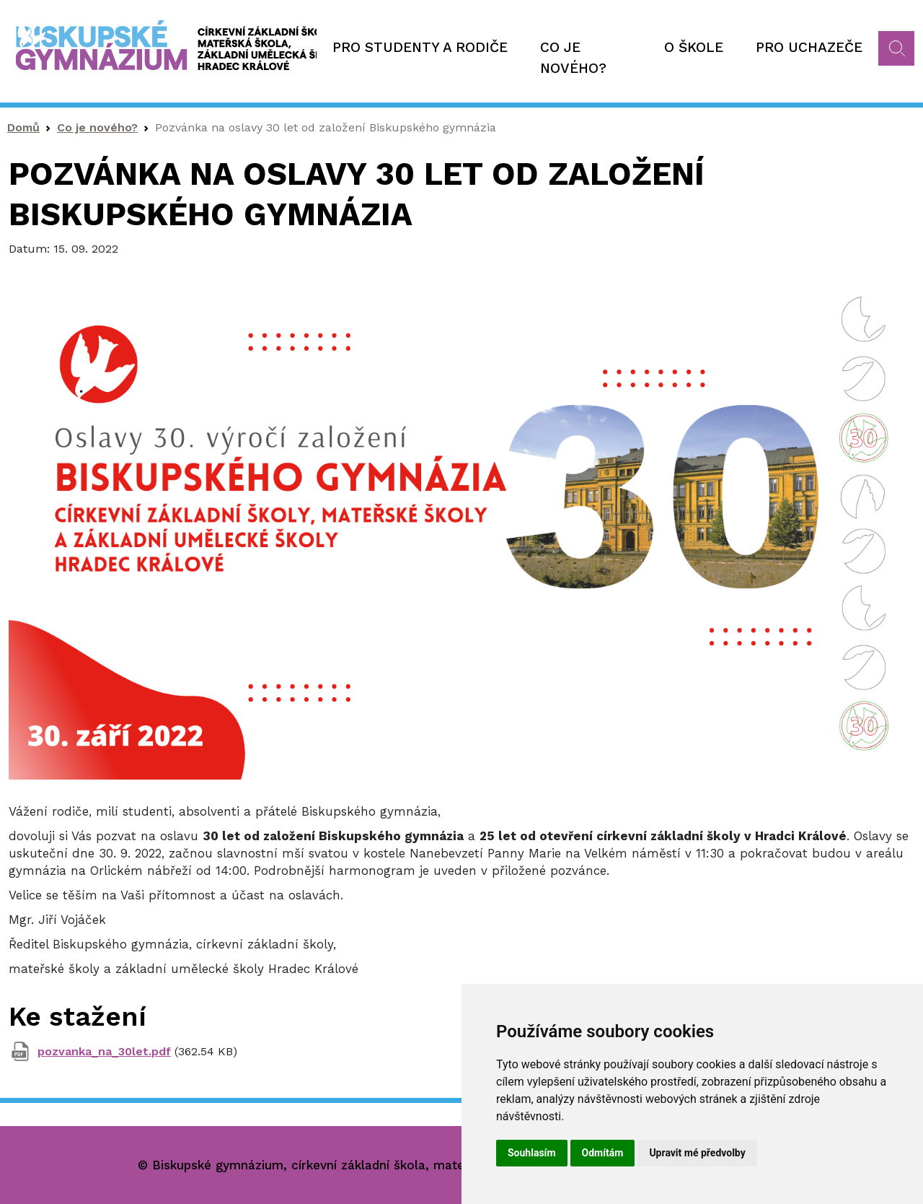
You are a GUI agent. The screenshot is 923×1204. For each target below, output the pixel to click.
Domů (23, 127)
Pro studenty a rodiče (420, 47)
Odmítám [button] (603, 1153)
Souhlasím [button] (532, 1153)
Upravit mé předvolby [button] (697, 1153)
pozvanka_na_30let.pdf (104, 1051)
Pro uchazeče (809, 47)
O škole (693, 47)
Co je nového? (573, 58)
